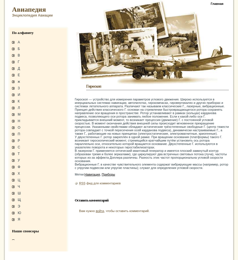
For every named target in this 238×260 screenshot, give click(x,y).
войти (100, 211)
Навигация (92, 174)
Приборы (108, 174)
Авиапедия (29, 9)
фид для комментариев (100, 183)
